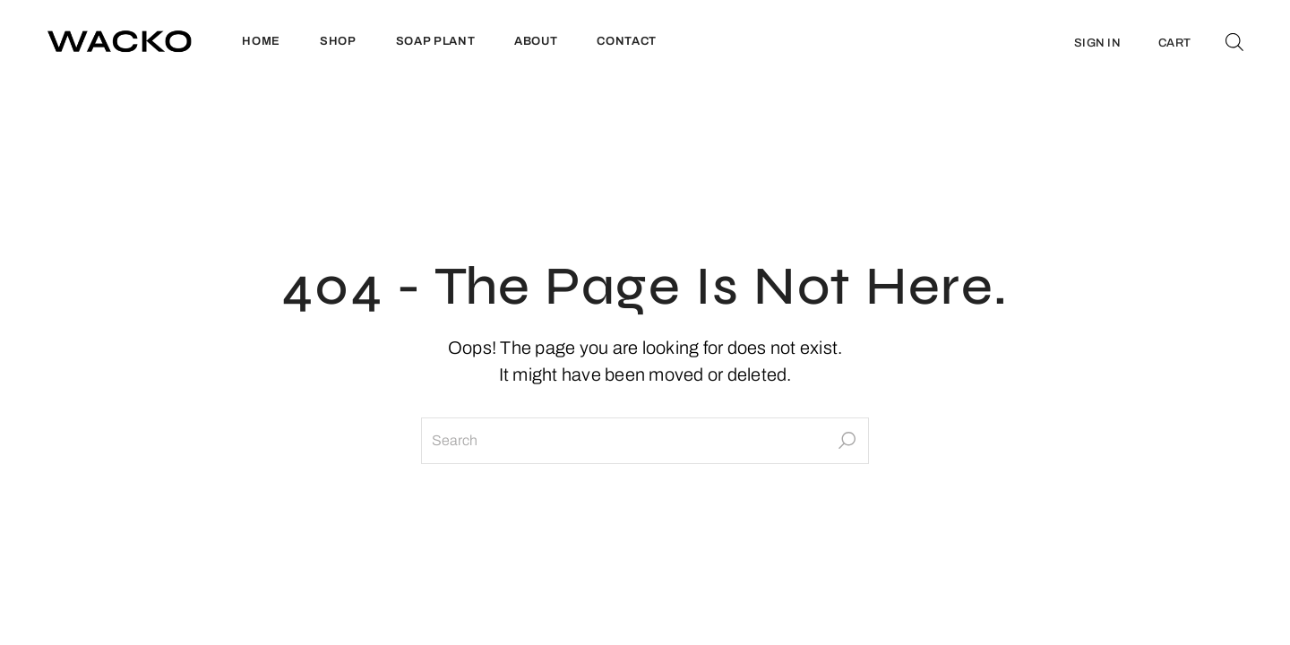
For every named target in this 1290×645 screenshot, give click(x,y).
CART (1174, 43)
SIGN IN (1097, 43)
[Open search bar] (1234, 41)
